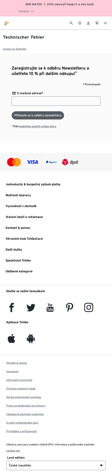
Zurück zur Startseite (14, 48)
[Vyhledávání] (71, 23)
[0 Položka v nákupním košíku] (97, 23)
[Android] (30, 340)
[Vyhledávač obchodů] (80, 23)
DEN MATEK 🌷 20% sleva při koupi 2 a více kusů (59, 4)
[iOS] (11, 340)
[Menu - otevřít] (105, 23)
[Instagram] (88, 309)
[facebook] (11, 309)
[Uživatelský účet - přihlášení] (88, 23)
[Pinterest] (69, 309)
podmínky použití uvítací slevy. (37, 126)
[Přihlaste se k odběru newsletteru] (38, 115)
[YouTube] (50, 309)
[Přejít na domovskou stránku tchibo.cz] (6, 23)
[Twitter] (31, 309)
